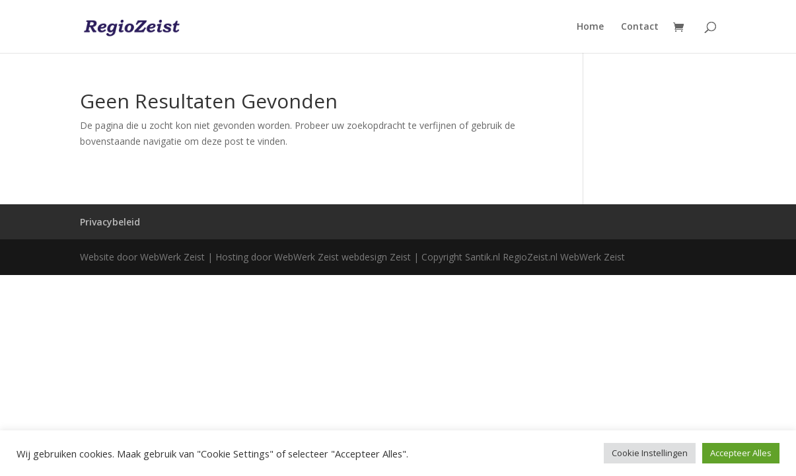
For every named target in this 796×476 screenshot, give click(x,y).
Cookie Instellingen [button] (650, 453)
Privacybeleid (110, 222)
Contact (640, 27)
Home (590, 27)
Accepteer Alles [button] (741, 453)
